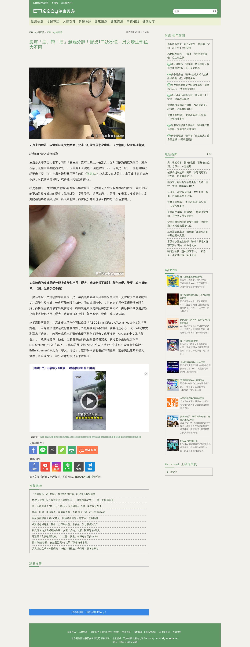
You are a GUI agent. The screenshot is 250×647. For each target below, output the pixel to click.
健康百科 (135, 437)
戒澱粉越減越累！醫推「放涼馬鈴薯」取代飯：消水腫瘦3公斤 (65, 524)
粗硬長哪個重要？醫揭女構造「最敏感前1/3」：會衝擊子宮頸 (188, 86)
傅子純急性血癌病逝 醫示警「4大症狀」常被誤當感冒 (187, 97)
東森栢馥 (133, 21)
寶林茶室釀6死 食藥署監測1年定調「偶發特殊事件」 (61, 542)
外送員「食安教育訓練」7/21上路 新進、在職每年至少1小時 (65, 536)
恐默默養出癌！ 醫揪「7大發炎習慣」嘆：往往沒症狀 (188, 55)
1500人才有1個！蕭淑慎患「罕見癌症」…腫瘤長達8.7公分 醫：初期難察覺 (73, 500)
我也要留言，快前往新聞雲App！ (89, 612)
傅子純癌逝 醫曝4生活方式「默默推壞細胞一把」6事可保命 (187, 76)
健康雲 (54, 11)
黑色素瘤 (85, 437)
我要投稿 (71, 632)
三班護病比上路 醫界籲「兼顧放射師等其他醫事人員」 (187, 233)
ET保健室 (172, 471)
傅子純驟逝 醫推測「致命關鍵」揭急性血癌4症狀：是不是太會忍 (188, 66)
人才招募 (83, 632)
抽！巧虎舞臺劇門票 (189, 341)
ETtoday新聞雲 (40, 3)
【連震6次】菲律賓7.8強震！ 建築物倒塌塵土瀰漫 (63, 368)
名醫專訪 (53, 21)
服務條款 (138, 632)
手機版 (54, 3)
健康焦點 (37, 21)
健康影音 (149, 21)
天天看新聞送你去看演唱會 (192, 380)
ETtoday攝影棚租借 (188, 441)
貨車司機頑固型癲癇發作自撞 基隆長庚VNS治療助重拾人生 (187, 223)
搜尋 (215, 11)
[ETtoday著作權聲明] (87, 476)
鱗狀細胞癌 (73, 437)
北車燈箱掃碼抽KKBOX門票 (192, 362)
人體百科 (69, 21)
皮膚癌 (49, 437)
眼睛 (117, 437)
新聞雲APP (66, 3)
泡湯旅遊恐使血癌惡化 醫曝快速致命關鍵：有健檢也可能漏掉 (188, 127)
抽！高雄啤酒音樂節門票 (191, 277)
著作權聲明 (164, 632)
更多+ (209, 154)
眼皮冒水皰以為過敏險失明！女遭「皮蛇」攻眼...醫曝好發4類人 (66, 530)
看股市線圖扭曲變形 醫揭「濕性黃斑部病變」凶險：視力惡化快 (187, 243)
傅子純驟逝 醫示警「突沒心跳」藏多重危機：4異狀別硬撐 (188, 137)
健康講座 (117, 21)
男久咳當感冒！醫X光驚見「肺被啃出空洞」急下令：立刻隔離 (65, 518)
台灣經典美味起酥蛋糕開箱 (192, 398)
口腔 (103, 437)
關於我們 (95, 632)
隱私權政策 (151, 632)
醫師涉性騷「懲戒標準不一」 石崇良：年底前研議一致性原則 (186, 253)
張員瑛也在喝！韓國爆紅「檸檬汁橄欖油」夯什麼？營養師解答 (65, 548)
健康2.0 (91, 173)
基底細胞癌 (60, 437)
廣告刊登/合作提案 (110, 632)
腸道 (110, 437)
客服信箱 (126, 632)
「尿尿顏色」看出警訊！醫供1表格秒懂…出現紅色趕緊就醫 (63, 494)
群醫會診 (85, 21)
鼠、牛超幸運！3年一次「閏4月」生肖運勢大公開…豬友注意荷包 (67, 506)
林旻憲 (95, 437)
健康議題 (101, 21)
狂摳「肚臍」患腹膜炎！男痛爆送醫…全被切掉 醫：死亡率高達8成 (68, 512)
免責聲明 (177, 632)
